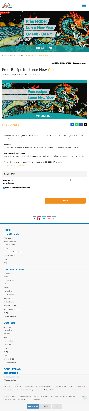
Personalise (45, 406)
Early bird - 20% (9, 359)
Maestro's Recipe (16, 55)
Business (7, 298)
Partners (7, 248)
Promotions (8, 291)
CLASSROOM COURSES (61, 63)
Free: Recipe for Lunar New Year (39, 55)
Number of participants (8, 181)
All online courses (10, 273)
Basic (6, 276)
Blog (5, 263)
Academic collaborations (13, 252)
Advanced (7, 284)
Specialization (9, 295)
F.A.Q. (6, 259)
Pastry (6, 313)
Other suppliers (9, 255)
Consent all (33, 406)
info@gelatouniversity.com (15, 165)
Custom (7, 355)
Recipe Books (9, 302)
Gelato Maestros (10, 241)
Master (6, 287)
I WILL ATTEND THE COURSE (17, 188)
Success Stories (9, 244)
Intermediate (9, 280)
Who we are (8, 238)
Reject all (56, 406)
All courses (7, 327)
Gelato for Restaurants (12, 309)
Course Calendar (80, 63)
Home (4, 55)
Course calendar (10, 316)
